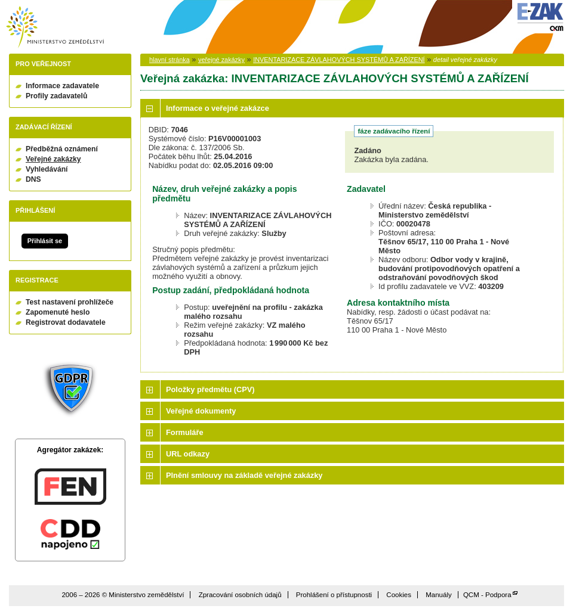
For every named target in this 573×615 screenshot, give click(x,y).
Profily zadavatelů (56, 96)
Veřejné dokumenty (201, 410)
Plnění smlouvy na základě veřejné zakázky (244, 475)
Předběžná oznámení (62, 149)
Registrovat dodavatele (66, 322)
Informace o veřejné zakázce (217, 108)
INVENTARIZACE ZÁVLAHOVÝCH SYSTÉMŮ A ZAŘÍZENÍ (338, 59)
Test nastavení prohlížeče (69, 302)
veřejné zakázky (221, 59)
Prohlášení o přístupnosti (334, 594)
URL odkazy (188, 453)
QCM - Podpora (487, 594)
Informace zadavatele (62, 86)
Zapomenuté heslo (58, 312)
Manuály (439, 594)
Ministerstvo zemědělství (55, 27)
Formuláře (185, 432)
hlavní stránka (169, 59)
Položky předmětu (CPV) (210, 389)
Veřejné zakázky (53, 159)
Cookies (398, 594)
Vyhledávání (47, 169)
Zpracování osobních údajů (240, 594)
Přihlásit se (44, 240)
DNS (33, 179)
